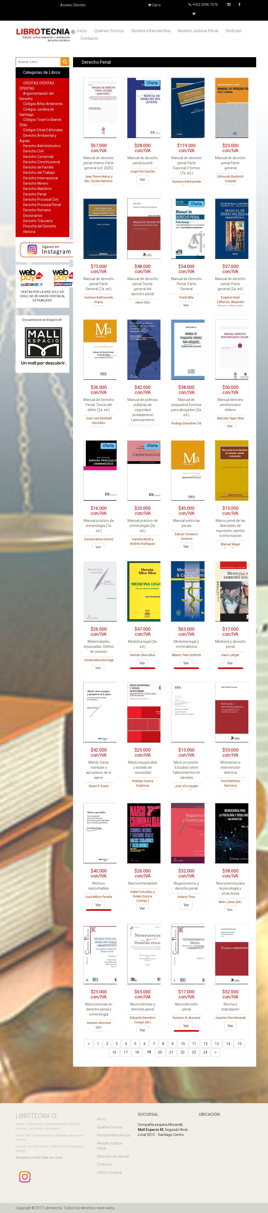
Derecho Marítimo (37, 189)
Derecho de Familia (38, 167)
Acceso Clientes (73, 5)
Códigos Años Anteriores (43, 104)
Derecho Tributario (38, 221)
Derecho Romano (37, 210)
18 (137, 1052)
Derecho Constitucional (41, 162)
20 (160, 1052)
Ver (142, 180)
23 (194, 1052)
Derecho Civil (33, 151)
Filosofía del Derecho (39, 226)
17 (126, 1052)
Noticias (233, 30)
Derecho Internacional (40, 178)
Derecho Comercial (38, 157)
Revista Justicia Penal (198, 30)
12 (206, 1044)
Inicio (82, 30)
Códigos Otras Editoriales (43, 130)
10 (183, 1044)
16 (114, 1052)
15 (240, 1044)
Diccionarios (32, 216)
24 (205, 1052)
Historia (29, 232)
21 (171, 1052)
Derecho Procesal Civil (40, 199)
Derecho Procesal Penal (42, 205)
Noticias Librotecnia (113, 1156)
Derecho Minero (35, 183)
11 (194, 1044)
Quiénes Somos (109, 30)
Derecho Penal (34, 194)
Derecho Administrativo (42, 146)
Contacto (89, 38)
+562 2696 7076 (204, 5)
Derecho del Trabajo (39, 173)
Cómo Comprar (109, 1172)
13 (217, 1044)
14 (228, 1044)
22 (183, 1052)
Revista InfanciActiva (150, 30)
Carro (154, 5)
